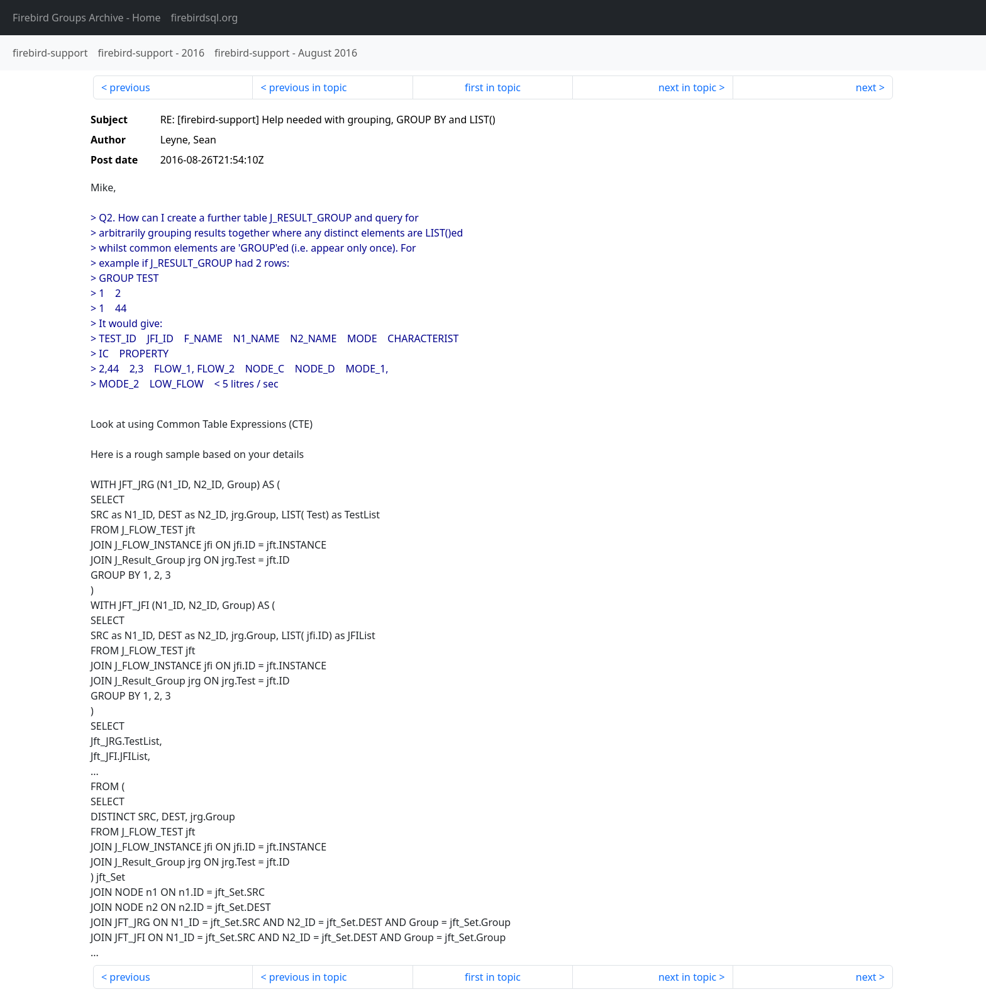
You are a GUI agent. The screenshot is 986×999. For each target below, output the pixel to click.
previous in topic (308, 87)
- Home (87, 18)
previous (129, 87)
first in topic (493, 87)
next (866, 87)
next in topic (687, 87)
